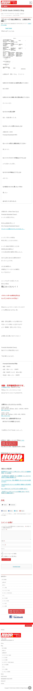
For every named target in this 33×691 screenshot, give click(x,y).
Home (2, 643)
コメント (4, 529)
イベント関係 (4, 589)
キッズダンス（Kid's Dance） (7, 594)
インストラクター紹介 (6, 592)
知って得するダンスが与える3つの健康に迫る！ (14, 488)
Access (2, 683)
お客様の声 (4, 584)
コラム (3, 597)
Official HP (3, 681)
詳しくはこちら (5, 410)
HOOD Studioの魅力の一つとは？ (24, 513)
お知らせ (3, 586)
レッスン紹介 (4, 605)
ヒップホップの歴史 (5, 602)
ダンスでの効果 (5, 664)
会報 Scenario (4, 676)
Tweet (6, 28)
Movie (2, 674)
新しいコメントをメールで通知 (8, 555)
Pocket (10, 28)
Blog (2, 645)
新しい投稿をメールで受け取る (8, 558)
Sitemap (2, 629)
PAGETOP (28, 625)
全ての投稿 (4, 581)
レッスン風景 (4, 659)
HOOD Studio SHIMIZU (15, 688)
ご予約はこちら (5, 387)
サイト (3, 550)
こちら (22, 440)
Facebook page (16, 568)
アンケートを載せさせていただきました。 (13, 229)
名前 (3, 542)
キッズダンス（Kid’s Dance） (8, 662)
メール (3, 546)
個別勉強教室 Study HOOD (6, 678)
